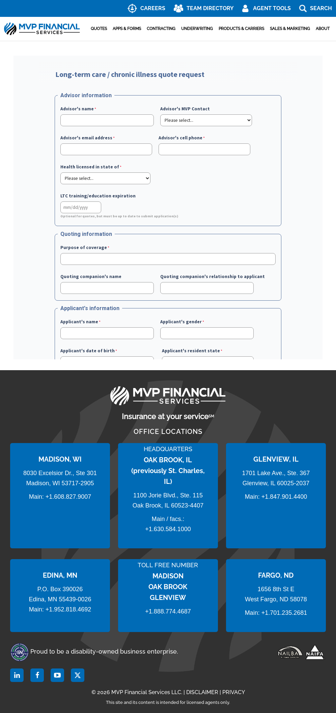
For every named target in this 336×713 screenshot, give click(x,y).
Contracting (161, 28)
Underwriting (197, 28)
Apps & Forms (127, 28)
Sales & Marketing (290, 28)
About (323, 28)
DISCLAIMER (202, 692)
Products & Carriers (241, 28)
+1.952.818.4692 (68, 609)
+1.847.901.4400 (283, 496)
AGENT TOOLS (272, 8)
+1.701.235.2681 (284, 612)
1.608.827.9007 (70, 496)
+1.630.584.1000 (168, 529)
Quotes (99, 28)
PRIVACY (233, 692)
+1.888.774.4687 (168, 611)
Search (321, 8)
